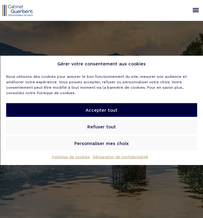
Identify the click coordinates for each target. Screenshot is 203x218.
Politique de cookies (71, 159)
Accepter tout (101, 113)
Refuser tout (101, 129)
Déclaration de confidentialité (120, 159)
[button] (196, 10)
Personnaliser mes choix (101, 146)
